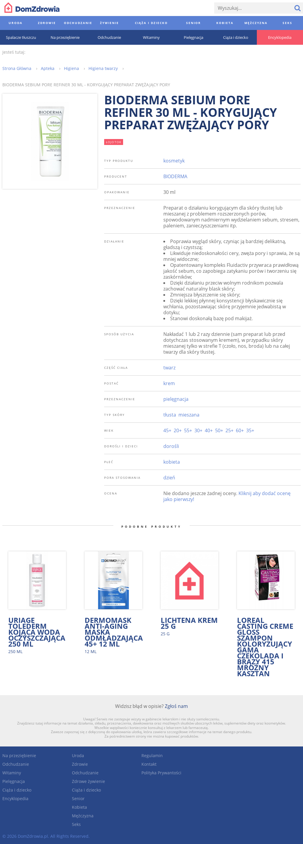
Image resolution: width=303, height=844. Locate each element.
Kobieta (79, 807)
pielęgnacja (175, 399)
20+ (178, 430)
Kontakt (149, 764)
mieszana (188, 414)
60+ (240, 430)
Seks (76, 824)
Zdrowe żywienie (88, 781)
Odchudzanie (15, 764)
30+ (198, 430)
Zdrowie (80, 764)
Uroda (78, 755)
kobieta (171, 462)
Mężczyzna (83, 816)
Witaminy (11, 773)
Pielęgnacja (13, 781)
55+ (188, 430)
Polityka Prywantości (161, 773)
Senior (78, 798)
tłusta (169, 414)
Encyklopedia (15, 798)
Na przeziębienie (19, 755)
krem (169, 383)
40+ (209, 430)
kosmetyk (174, 160)
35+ (250, 430)
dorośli (171, 446)
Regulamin (152, 755)
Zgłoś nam (176, 706)
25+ (229, 430)
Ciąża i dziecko (16, 790)
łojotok (114, 142)
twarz (169, 367)
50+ (219, 430)
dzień (169, 477)
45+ (167, 430)
